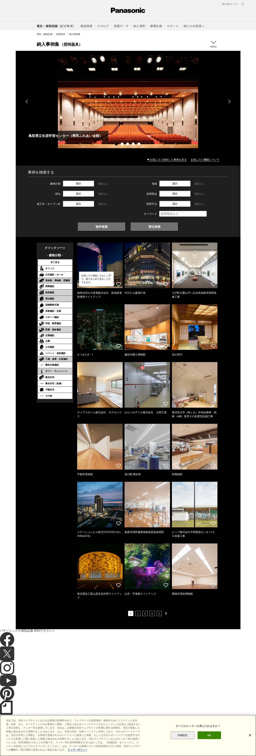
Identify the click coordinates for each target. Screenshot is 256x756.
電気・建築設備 (44, 34)
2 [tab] (122, 144)
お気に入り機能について (205, 159)
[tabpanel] (128, 101)
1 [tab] (117, 144)
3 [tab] (128, 144)
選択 (78, 183)
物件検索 (102, 227)
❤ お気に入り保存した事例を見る (167, 159)
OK (209, 745)
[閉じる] (250, 746)
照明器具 (60, 34)
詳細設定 (183, 745)
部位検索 (154, 227)
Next (229, 101)
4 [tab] (134, 144)
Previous (26, 101)
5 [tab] (139, 144)
